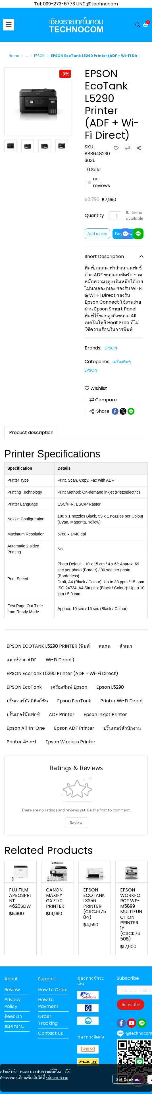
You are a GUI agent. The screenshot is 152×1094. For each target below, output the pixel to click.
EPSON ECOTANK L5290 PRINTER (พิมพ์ (48, 646)
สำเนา (126, 646)
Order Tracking (48, 1019)
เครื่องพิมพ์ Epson (69, 687)
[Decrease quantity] (110, 216)
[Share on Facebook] (115, 411)
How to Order (53, 989)
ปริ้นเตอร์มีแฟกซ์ (23, 714)
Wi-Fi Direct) (60, 660)
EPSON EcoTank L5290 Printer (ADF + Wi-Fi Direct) (62, 673)
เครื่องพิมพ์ (122, 362)
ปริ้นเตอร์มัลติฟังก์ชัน (27, 701)
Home (14, 55)
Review (76, 822)
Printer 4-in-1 (21, 742)
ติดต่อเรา (13, 1016)
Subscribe (130, 1004)
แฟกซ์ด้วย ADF (22, 660)
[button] (138, 25)
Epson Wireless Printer (70, 742)
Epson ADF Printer (74, 728)
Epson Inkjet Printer (105, 714)
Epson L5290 (110, 687)
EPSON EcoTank (24, 687)
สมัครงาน (14, 1026)
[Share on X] (123, 411)
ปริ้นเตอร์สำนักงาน (122, 728)
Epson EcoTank (74, 701)
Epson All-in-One (26, 728)
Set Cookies (127, 1067)
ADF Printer (61, 714)
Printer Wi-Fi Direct (121, 701)
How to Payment (48, 1003)
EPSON (39, 55)
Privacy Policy (12, 1003)
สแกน (105, 646)
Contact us (50, 1033)
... (26, 55)
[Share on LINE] (131, 411)
